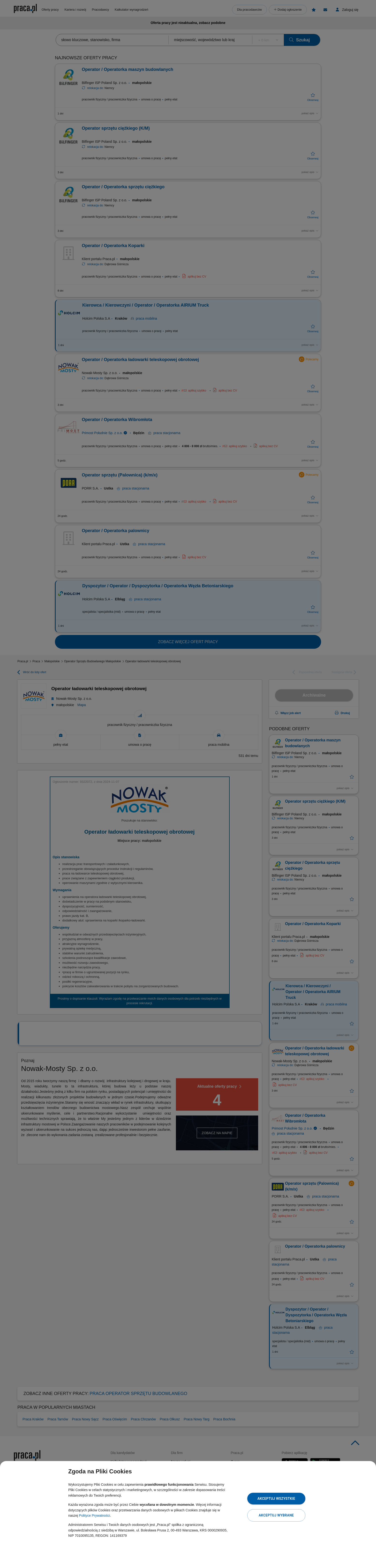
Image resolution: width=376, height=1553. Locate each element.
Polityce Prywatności (94, 1515)
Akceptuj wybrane (276, 1515)
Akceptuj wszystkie (276, 1498)
